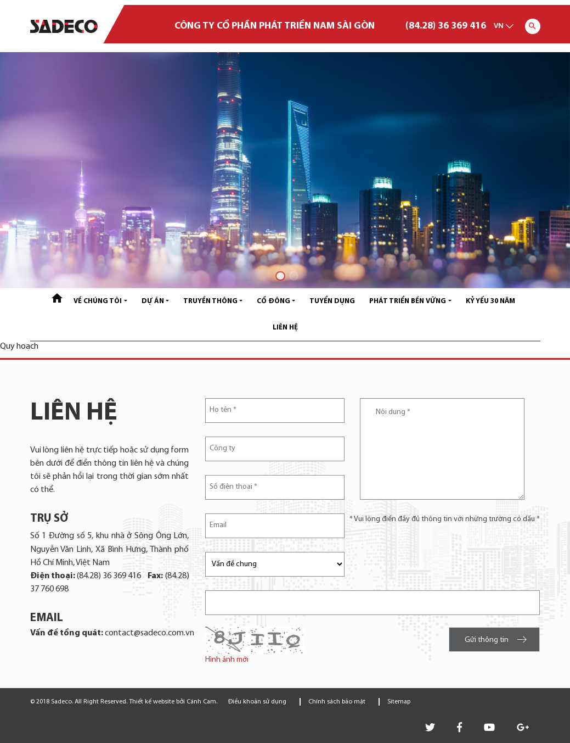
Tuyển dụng (332, 301)
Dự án (153, 301)
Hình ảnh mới (227, 660)
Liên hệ (285, 327)
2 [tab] (292, 274)
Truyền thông (210, 301)
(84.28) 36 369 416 (445, 26)
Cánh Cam (201, 702)
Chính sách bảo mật (336, 702)
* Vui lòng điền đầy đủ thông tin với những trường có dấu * (444, 519)
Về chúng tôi (98, 301)
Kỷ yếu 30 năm (490, 301)
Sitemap (398, 702)
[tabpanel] (285, 170)
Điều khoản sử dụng (257, 702)
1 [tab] (278, 274)
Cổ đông (273, 301)
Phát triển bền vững (407, 301)
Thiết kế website (151, 702)
